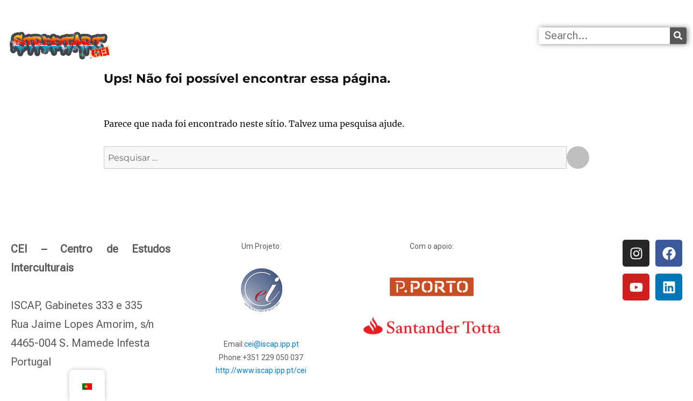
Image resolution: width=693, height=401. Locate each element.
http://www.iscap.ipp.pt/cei (261, 370)
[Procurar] (678, 35)
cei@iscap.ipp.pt (271, 344)
